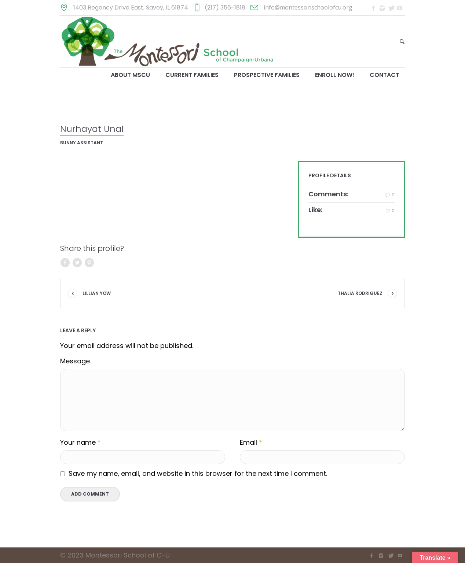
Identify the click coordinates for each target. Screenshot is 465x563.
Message (75, 361)
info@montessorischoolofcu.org (308, 7)
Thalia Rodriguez (360, 293)
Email (251, 442)
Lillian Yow (97, 293)
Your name (80, 442)
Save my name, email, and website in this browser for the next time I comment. (198, 473)
